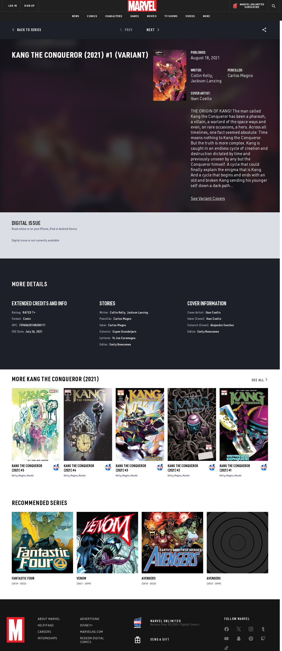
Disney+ (86, 598)
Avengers (148, 550)
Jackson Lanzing (130, 94)
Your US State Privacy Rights (86, 640)
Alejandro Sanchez (222, 296)
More (206, 16)
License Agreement (189, 640)
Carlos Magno (190, 94)
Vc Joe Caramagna (123, 309)
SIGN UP (29, 5)
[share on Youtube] (226, 612)
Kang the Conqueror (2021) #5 (27, 439)
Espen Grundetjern (124, 303)
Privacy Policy (57, 640)
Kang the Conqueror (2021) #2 (183, 439)
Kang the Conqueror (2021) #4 (79, 439)
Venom (81, 550)
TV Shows (171, 16)
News (75, 16)
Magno (22, 447)
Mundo (30, 447)
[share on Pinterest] (251, 612)
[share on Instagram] (251, 603)
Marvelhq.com (91, 604)
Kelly (14, 447)
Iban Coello (102, 112)
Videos (190, 16)
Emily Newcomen (120, 316)
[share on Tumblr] (263, 603)
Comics (92, 16)
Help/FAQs (46, 598)
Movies (152, 16)
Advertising (89, 592)
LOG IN (12, 5)
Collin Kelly (102, 94)
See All (260, 351)
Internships (47, 611)
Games (134, 16)
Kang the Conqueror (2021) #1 (235, 439)
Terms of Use (36, 640)
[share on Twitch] (263, 612)
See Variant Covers (109, 169)
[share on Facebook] (226, 603)
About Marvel (49, 592)
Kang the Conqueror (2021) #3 (131, 439)
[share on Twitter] (238, 603)
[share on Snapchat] (238, 612)
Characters (113, 16)
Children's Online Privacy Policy (155, 640)
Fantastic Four (23, 550)
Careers (44, 604)
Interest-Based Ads (217, 640)
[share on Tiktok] (226, 621)
